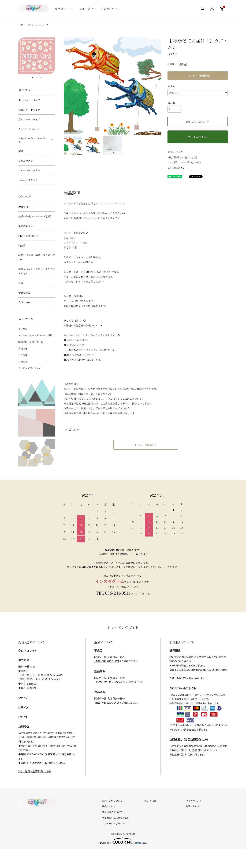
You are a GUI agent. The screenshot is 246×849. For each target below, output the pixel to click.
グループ (84, 9)
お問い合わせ (192, 806)
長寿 (20, 283)
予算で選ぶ (24, 292)
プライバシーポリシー (113, 823)
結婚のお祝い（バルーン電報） (35, 216)
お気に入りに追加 (198, 121)
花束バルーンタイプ (29, 109)
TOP (20, 24)
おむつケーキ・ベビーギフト (32, 140)
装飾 (20, 151)
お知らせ (22, 361)
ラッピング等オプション (30, 368)
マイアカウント (194, 800)
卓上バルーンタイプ (29, 100)
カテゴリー (62, 9)
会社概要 (22, 355)
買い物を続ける (176, 167)
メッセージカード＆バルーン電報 (35, 335)
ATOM (153, 800)
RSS (146, 800)
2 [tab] (37, 77)
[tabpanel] (36, 55)
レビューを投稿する (146, 444)
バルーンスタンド (28, 180)
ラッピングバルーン (29, 129)
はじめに (22, 328)
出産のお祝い (25, 226)
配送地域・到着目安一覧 (30, 342)
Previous (69, 86)
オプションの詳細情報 (197, 75)
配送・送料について (112, 800)
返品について (174, 152)
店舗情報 (22, 348)
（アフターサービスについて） (109, 682)
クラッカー (24, 302)
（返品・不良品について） (106, 661)
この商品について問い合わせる (184, 162)
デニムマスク (25, 161)
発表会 (22, 245)
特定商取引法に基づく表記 (182, 157)
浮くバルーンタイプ (38, 24)
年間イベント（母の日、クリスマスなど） (36, 271)
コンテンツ (107, 9)
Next (156, 86)
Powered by (123, 841)
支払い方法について (112, 812)
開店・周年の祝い (28, 235)
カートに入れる (197, 137)
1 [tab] (32, 77)
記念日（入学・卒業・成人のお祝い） (36, 257)
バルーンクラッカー (29, 170)
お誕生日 (23, 207)
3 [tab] (41, 77)
